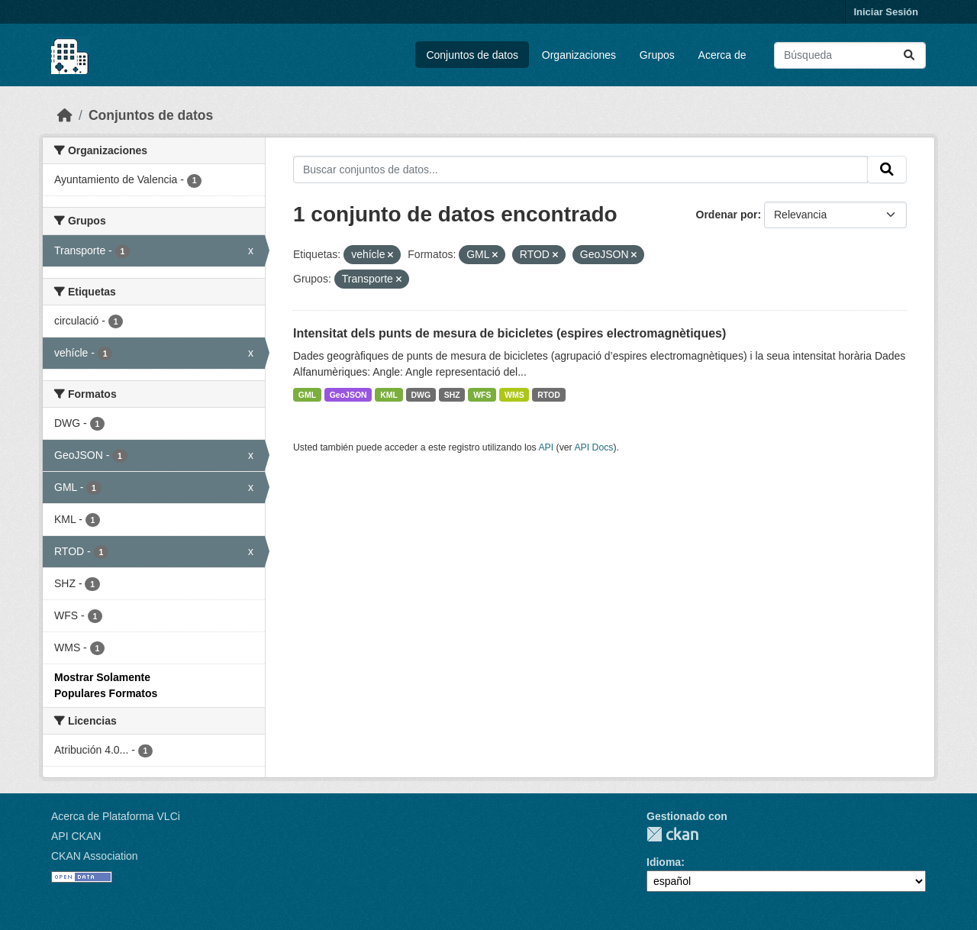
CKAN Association (94, 856)
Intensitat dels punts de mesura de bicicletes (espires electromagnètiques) (509, 333)
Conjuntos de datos (472, 55)
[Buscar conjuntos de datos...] (850, 55)
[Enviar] (909, 55)
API (545, 447)
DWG (420, 394)
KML (389, 394)
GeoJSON (348, 394)
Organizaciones (579, 55)
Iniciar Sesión (885, 12)
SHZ (452, 394)
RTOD (548, 394)
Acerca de (722, 55)
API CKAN (76, 836)
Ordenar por (727, 214)
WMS (514, 394)
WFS (482, 394)
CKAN (672, 834)
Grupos (657, 55)
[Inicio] (65, 115)
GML (307, 394)
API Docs (593, 447)
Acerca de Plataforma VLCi (115, 816)
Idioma (663, 862)
